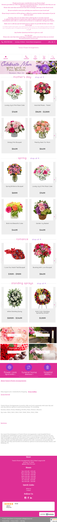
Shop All (38, 77)
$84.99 (42, 274)
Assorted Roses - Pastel (42, 105)
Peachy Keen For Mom (42, 142)
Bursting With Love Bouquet (42, 267)
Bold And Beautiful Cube (14, 223)
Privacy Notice (15, 521)
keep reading (32, 391)
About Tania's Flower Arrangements (13, 381)
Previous (2, 98)
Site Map (22, 521)
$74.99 (14, 112)
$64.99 (15, 149)
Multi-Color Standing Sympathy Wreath (42, 312)
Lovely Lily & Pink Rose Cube (15, 105)
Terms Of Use (5, 521)
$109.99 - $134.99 (14, 318)
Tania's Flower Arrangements (28, 48)
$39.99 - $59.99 (14, 274)
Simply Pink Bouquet (15, 142)
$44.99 (15, 230)
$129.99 (42, 318)
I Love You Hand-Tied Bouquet (14, 267)
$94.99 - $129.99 (42, 112)
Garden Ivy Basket (42, 223)
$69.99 (14, 193)
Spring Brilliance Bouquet (14, 186)
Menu (6, 58)
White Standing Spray (14, 311)
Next (54, 98)
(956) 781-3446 (8, 42)
